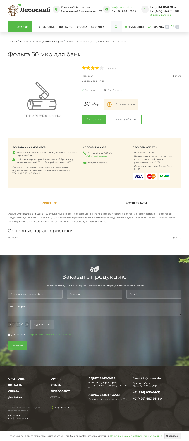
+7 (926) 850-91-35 (164, 7)
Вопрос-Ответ (60, 391)
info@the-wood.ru (121, 7)
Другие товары (136, 202)
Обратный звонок (160, 14)
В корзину (93, 119)
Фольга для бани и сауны (80, 41)
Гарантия (56, 378)
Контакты (66, 26)
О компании (47, 26)
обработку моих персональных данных (50, 335)
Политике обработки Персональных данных (136, 436)
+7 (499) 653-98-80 (164, 11)
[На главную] (29, 9)
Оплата (82, 26)
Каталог (24, 41)
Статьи (55, 397)
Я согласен (172, 436)
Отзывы (55, 385)
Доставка (97, 26)
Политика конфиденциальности (21, 417)
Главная (12, 41)
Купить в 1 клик (126, 119)
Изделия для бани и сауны (47, 41)
